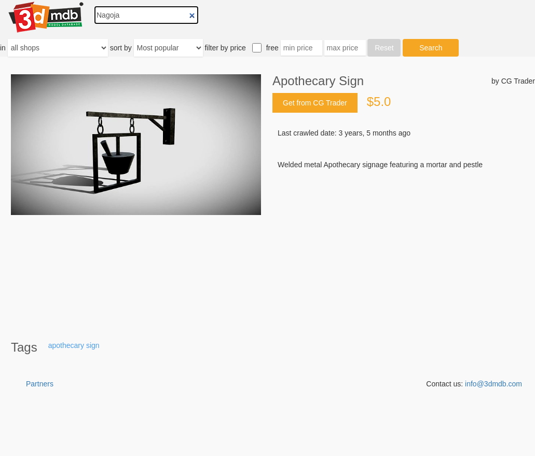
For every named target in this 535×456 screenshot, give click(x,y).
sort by (121, 48)
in (3, 48)
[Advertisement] (403, 248)
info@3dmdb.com (493, 384)
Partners (39, 384)
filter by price (224, 48)
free (272, 48)
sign (93, 345)
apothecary (66, 345)
